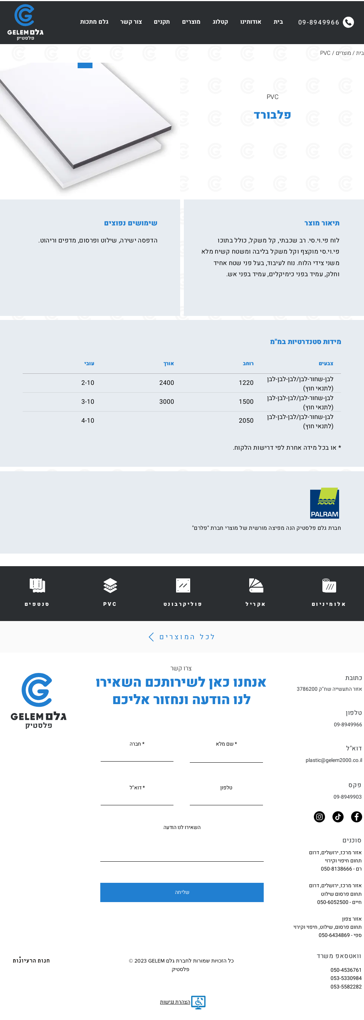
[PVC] (110, 592)
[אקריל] (256, 592)
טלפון (226, 787)
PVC (325, 53)
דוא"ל (136, 787)
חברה (135, 744)
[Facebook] (356, 816)
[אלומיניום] (329, 592)
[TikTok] (338, 816)
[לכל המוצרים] (181, 636)
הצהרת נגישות (175, 1002)
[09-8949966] (326, 22)
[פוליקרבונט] (183, 592)
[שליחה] (182, 892)
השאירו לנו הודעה (182, 827)
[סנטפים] (37, 592)
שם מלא (225, 744)
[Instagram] (319, 816)
